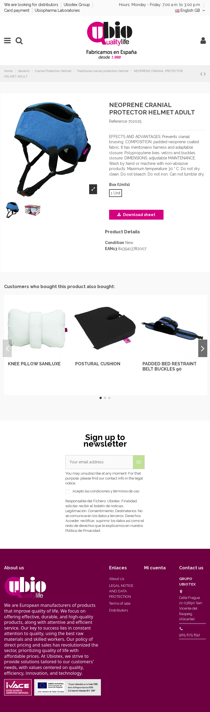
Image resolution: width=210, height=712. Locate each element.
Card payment (17, 10)
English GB (190, 10)
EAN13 (111, 248)
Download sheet (136, 215)
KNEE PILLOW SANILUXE (34, 363)
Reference (118, 121)
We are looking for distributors (31, 4)
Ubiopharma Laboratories (57, 10)
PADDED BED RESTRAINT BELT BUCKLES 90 (169, 366)
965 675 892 (189, 635)
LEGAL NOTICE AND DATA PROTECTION (121, 591)
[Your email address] (99, 462)
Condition (114, 242)
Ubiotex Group (77, 4)
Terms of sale (119, 603)
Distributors (118, 610)
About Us (116, 579)
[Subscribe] (138, 462)
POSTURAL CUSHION (97, 363)
